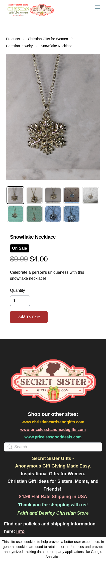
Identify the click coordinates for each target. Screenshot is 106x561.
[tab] (15, 195)
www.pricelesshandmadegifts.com (53, 429)
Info (20, 531)
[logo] (30, 10)
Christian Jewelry (19, 46)
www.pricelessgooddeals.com (53, 437)
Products (13, 39)
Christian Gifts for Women (48, 39)
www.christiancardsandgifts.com (53, 422)
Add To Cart (29, 317)
